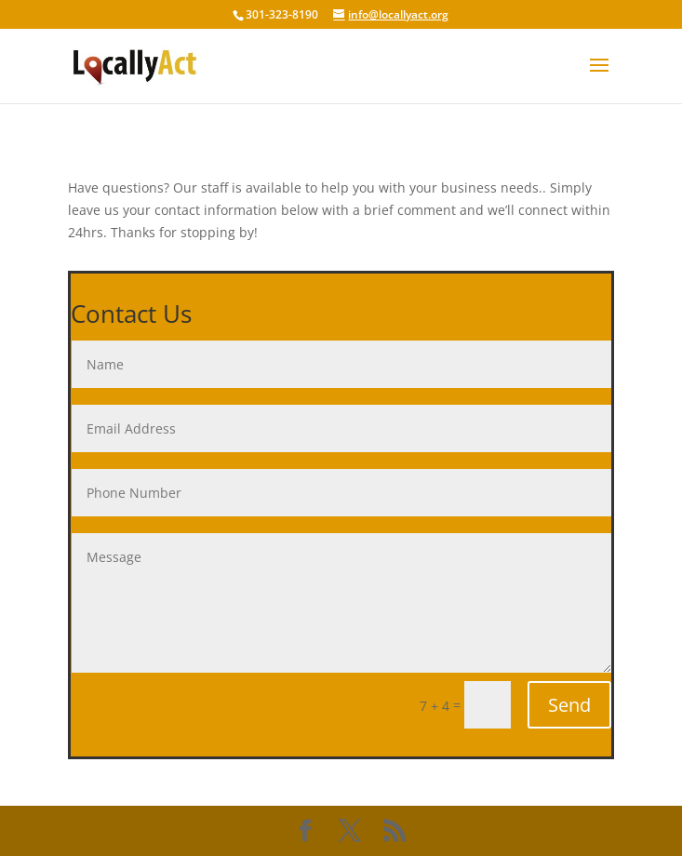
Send (569, 704)
